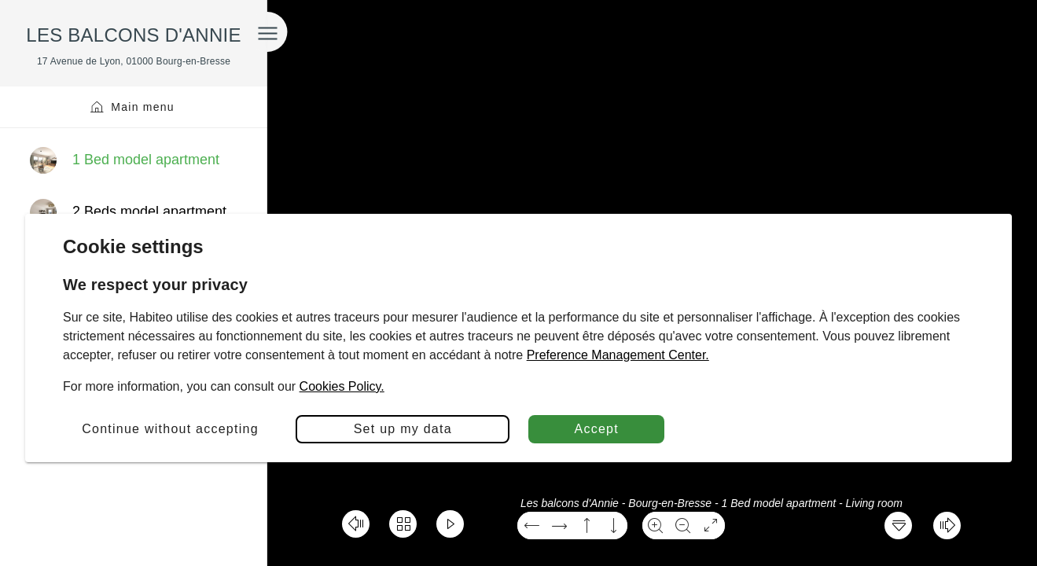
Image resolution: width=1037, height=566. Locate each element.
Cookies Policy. (342, 386)
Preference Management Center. (618, 355)
